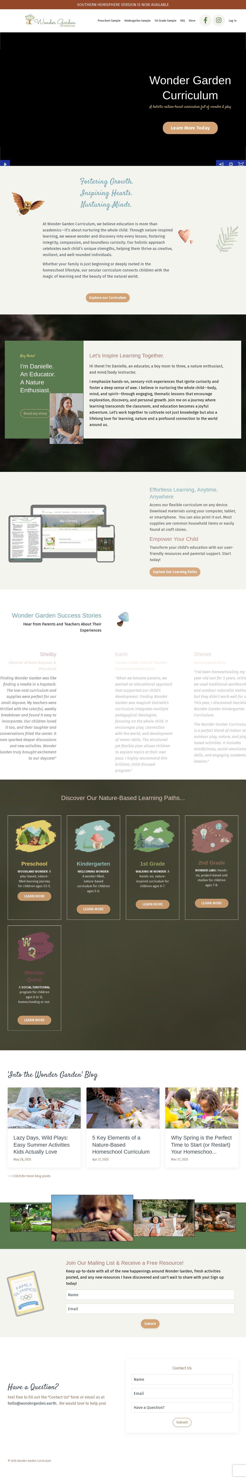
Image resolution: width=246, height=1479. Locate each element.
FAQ (182, 20)
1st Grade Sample (165, 20)
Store (192, 20)
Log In (232, 20)
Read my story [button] (35, 413)
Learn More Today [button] (190, 128)
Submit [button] (150, 1324)
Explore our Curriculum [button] (107, 298)
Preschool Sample (109, 20)
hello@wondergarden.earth (32, 1403)
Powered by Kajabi (226, 1469)
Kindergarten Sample (137, 20)
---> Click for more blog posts (29, 1176)
